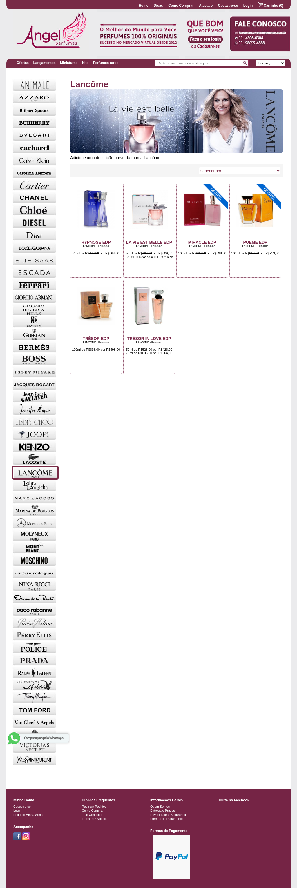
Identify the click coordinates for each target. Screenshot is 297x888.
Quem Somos (160, 806)
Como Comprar (180, 5)
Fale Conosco (92, 814)
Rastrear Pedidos (94, 806)
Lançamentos (44, 63)
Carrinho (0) (270, 5)
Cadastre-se (228, 5)
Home (143, 5)
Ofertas (23, 63)
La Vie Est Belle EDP (149, 242)
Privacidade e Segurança (168, 814)
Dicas (158, 5)
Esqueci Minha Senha (28, 814)
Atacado (206, 5)
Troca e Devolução (95, 818)
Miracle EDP (202, 242)
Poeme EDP (255, 242)
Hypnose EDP (96, 242)
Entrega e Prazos (162, 810)
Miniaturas (68, 63)
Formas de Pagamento (166, 818)
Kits (85, 63)
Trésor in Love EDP (149, 338)
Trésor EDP (96, 338)
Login (248, 5)
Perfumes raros (105, 63)
